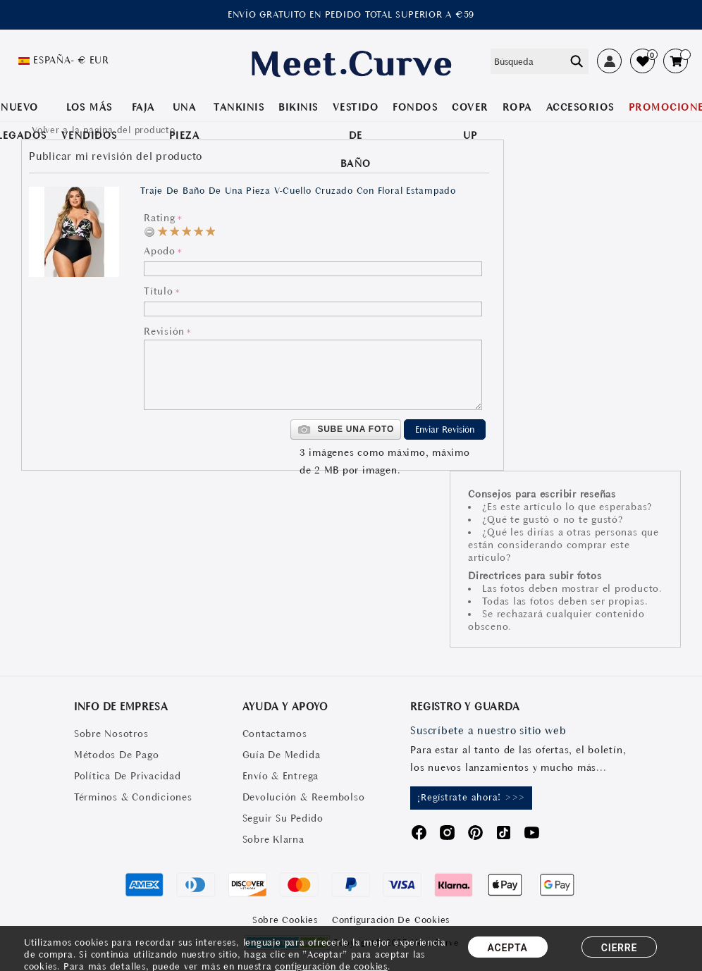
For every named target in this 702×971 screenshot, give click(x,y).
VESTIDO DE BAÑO (356, 135)
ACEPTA (508, 947)
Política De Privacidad (127, 775)
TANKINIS (239, 107)
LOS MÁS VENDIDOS (89, 121)
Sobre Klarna (273, 839)
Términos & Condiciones (133, 797)
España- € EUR (71, 60)
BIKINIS (298, 107)
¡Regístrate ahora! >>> (471, 797)
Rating (160, 217)
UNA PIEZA (184, 121)
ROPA (517, 107)
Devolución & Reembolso (303, 797)
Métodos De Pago (116, 754)
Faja (143, 107)
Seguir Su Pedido (283, 818)
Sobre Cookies (285, 920)
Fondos (415, 107)
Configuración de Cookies (391, 920)
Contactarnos (274, 733)
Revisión (164, 331)
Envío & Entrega (280, 775)
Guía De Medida (281, 754)
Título (158, 291)
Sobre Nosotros (111, 733)
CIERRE (619, 947)
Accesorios (580, 107)
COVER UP (470, 121)
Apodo (160, 250)
